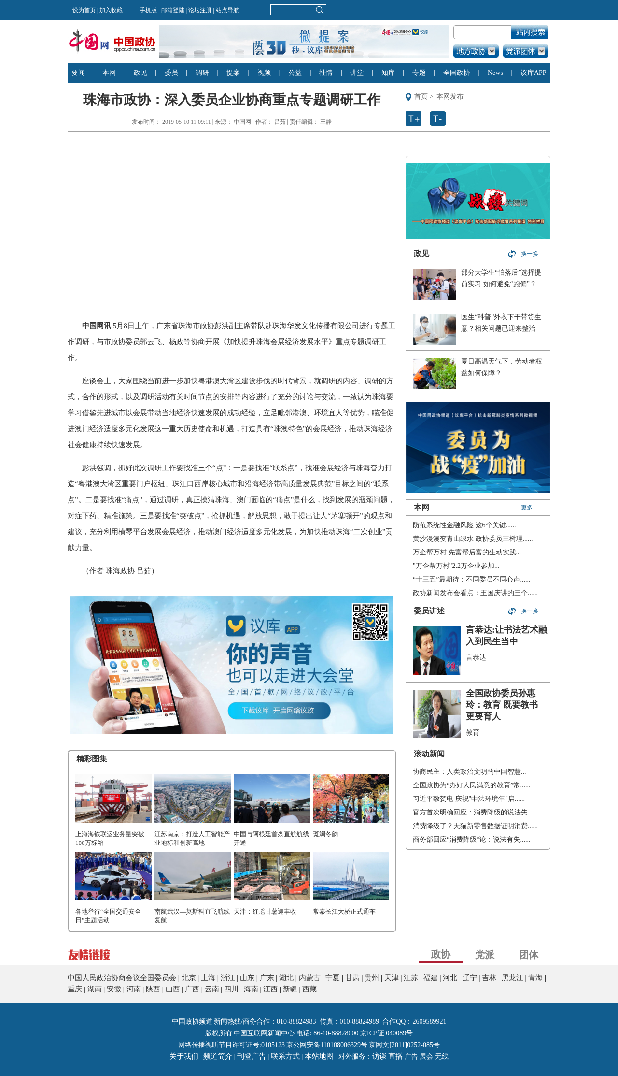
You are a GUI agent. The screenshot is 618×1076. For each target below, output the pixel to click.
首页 (421, 96)
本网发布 (450, 96)
